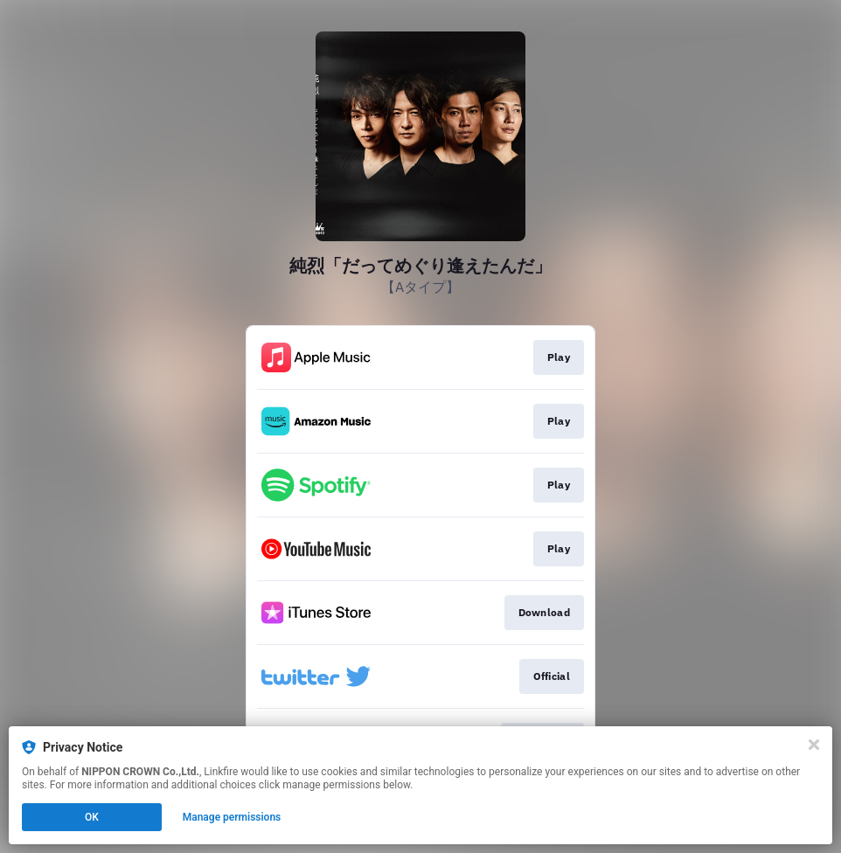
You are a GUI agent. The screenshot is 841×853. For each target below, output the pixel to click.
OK (92, 817)
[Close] (814, 745)
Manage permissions (232, 817)
